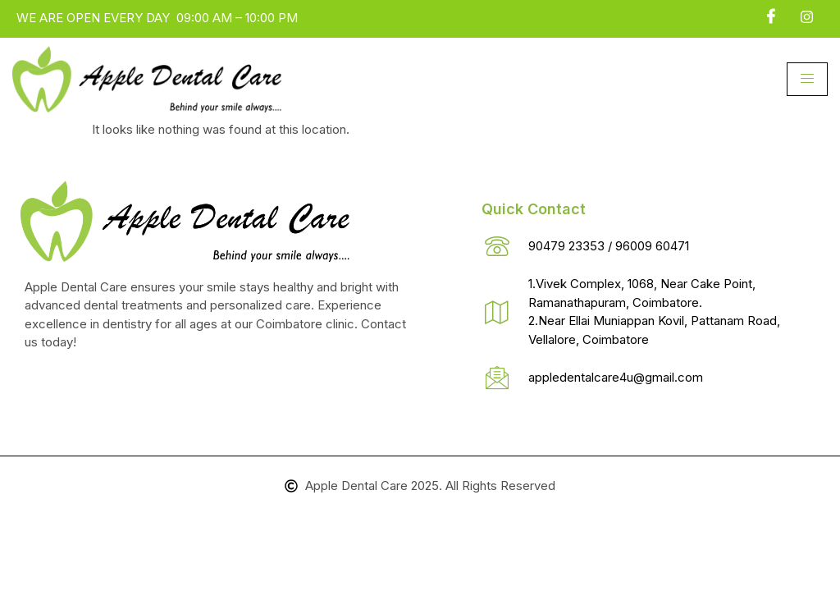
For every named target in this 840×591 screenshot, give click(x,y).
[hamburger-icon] (807, 79)
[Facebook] (771, 17)
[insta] (807, 17)
